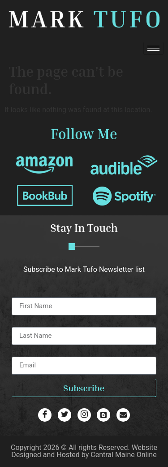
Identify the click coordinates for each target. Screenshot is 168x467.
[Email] (123, 415)
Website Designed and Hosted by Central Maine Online (84, 451)
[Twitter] (64, 415)
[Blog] (84, 415)
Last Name (29, 323)
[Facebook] (45, 415)
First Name (29, 293)
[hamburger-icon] (153, 48)
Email (21, 353)
